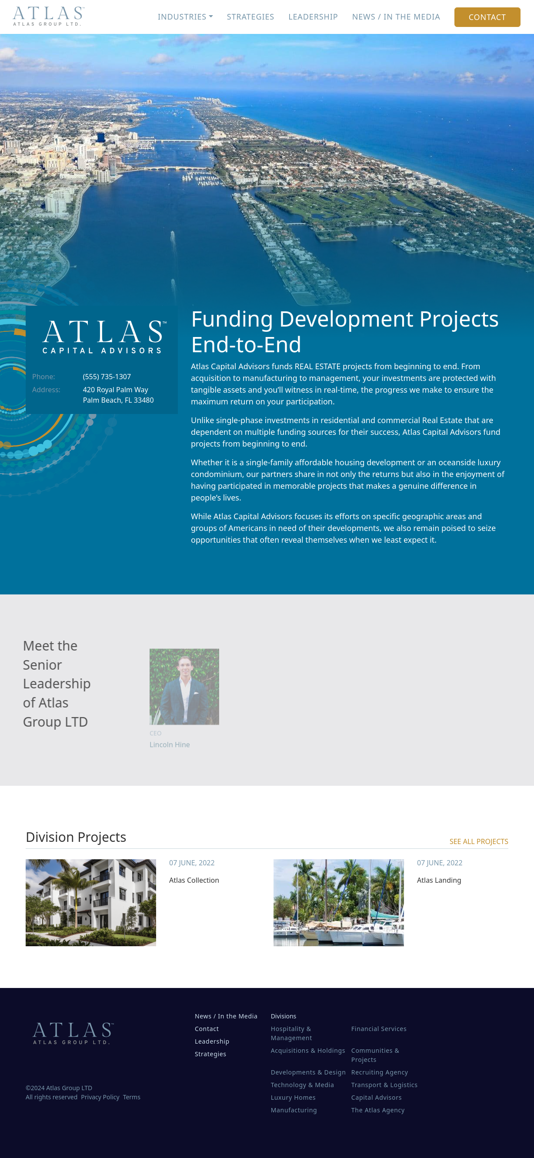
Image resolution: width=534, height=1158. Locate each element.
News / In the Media (396, 16)
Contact (487, 17)
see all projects (479, 841)
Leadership (313, 16)
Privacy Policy (100, 1097)
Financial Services (379, 1029)
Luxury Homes (293, 1097)
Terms (131, 1097)
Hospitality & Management (291, 1033)
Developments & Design (308, 1072)
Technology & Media (302, 1085)
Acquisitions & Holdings (308, 1050)
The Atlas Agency (378, 1110)
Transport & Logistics (384, 1085)
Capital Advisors (376, 1097)
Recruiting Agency (379, 1072)
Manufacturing (294, 1110)
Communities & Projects (375, 1055)
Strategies (250, 16)
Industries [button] (182, 16)
